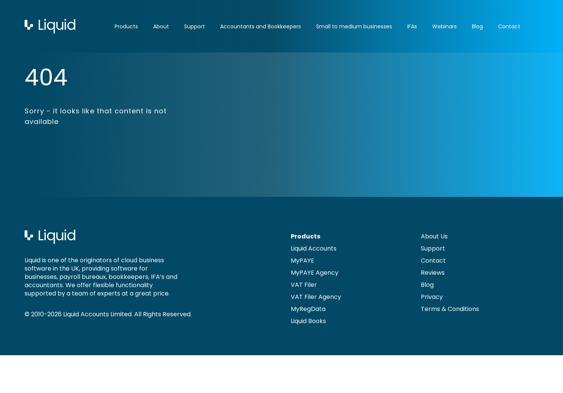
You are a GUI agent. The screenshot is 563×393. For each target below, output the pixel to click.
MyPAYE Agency (314, 272)
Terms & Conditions (450, 309)
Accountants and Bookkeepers (260, 26)
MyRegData (308, 309)
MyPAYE (302, 260)
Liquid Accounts (314, 248)
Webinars (444, 26)
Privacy (432, 296)
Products (126, 26)
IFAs (412, 26)
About (161, 26)
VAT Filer (304, 284)
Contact (509, 26)
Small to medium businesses (354, 26)
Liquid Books (308, 321)
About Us (434, 236)
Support (194, 26)
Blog (477, 26)
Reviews (433, 272)
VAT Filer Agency (316, 296)
